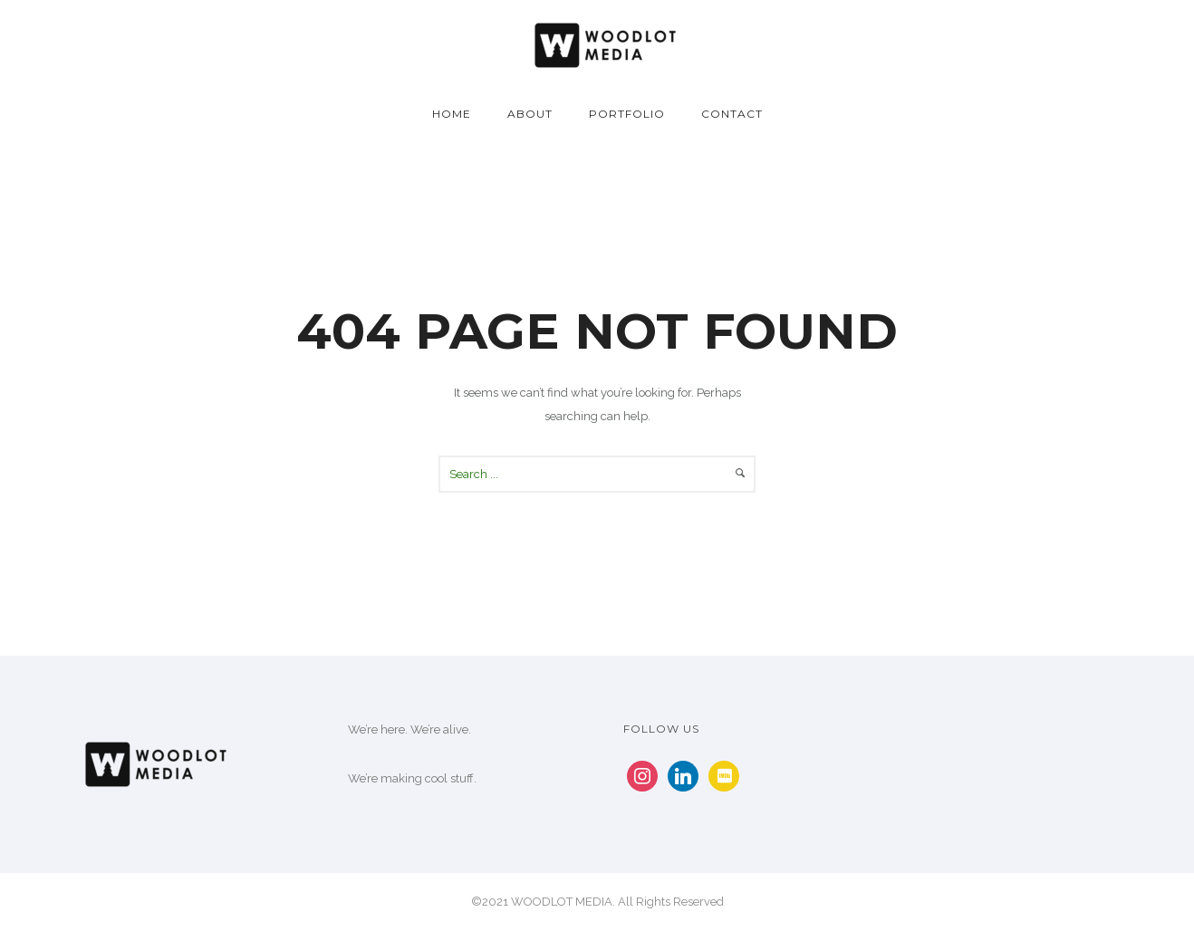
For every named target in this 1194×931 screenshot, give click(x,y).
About (530, 113)
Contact (732, 113)
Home (451, 113)
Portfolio (627, 113)
